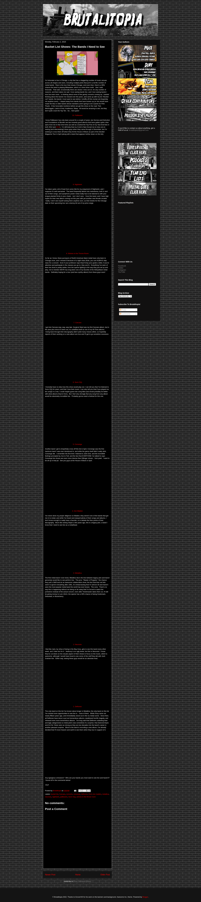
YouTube (121, 272)
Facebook (122, 266)
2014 (58, 127)
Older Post (105, 875)
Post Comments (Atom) (82, 881)
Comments (125, 314)
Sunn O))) (72, 797)
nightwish (55, 797)
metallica (105, 794)
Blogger (145, 897)
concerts (69, 794)
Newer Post (50, 875)
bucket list (54, 794)
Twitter (120, 268)
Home (78, 875)
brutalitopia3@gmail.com (139, 130)
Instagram (122, 270)
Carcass (62, 794)
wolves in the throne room (86, 797)
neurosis (48, 797)
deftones (84, 794)
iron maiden (97, 794)
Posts (123, 310)
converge (76, 794)
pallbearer (63, 797)
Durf (90, 794)
